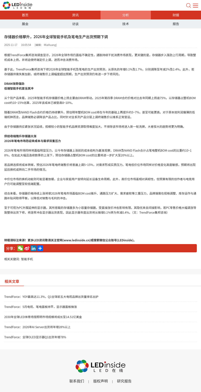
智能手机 (27, 259)
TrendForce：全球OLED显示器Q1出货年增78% (35, 337)
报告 (176, 23)
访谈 (75, 23)
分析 (125, 14)
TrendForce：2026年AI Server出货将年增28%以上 (37, 327)
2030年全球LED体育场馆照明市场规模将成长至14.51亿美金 (43, 317)
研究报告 (124, 381)
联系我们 (76, 381)
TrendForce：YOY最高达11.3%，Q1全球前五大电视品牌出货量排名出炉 (51, 296)
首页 (25, 14)
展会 (25, 23)
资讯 (75, 14)
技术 (125, 23)
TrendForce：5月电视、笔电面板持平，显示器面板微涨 (40, 306)
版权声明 (100, 381)
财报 (176, 14)
